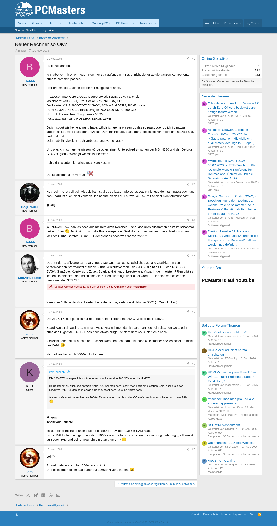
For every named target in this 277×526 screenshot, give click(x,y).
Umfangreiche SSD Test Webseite (231, 442)
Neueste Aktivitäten (26, 30)
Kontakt (195, 514)
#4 (193, 255)
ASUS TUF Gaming (221, 460)
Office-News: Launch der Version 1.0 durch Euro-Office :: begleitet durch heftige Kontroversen (233, 107)
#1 (193, 58)
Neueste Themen (215, 96)
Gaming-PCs (101, 23)
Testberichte (76, 23)
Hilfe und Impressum (233, 514)
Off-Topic (213, 123)
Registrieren (49, 30)
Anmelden (120, 286)
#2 (193, 184)
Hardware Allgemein (220, 343)
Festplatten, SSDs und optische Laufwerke (234, 436)
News (22, 23)
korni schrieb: (57, 372)
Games (37, 23)
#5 (193, 311)
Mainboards (215, 472)
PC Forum (123, 23)
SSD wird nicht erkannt (224, 425)
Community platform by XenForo (138, 522)
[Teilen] (188, 58)
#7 (193, 449)
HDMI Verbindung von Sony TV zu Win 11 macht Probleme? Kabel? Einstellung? (232, 376)
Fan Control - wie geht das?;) (228, 332)
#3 (193, 220)
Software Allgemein (219, 225)
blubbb (22, 50)
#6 (193, 363)
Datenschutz (210, 514)
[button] (134, 23)
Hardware (55, 23)
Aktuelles (146, 23)
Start (252, 514)
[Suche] (253, 23)
